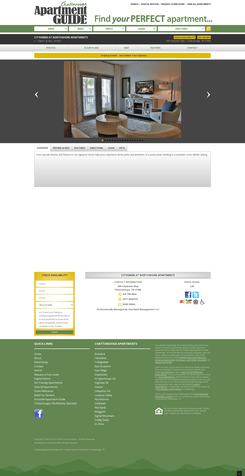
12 (130, 140)
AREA (51, 28)
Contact (38, 366)
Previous (37, 94)
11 (127, 140)
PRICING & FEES (61, 147)
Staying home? (124, 55)
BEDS (81, 28)
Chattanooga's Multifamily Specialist (55, 403)
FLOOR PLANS (91, 47)
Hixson (99, 387)
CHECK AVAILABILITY (184, 37)
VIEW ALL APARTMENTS (199, 4)
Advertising (41, 362)
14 (135, 140)
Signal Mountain (104, 416)
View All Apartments (46, 387)
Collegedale (101, 362)
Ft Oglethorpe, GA (105, 378)
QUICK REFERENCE (166, 377)
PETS (122, 147)
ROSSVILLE (180, 360)
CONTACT (192, 47)
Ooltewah (100, 403)
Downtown (101, 374)
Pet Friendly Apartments (48, 382)
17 (142, 140)
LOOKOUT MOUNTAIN (165, 360)
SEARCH (134, 4)
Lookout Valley (103, 395)
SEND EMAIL (127, 304)
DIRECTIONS (96, 147)
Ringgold (100, 411)
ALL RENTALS (167, 372)
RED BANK (202, 360)
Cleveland (100, 358)
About (37, 358)
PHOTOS (50, 47)
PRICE (109, 28)
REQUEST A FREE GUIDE (173, 4)
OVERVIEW (42, 147)
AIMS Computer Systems (67, 442)
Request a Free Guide (46, 374)
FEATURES (181, 28)
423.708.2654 (204, 37)
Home (37, 354)
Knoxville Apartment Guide (49, 399)
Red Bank (100, 407)
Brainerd (100, 354)
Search (38, 370)
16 (140, 140)
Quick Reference (43, 391)
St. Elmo (99, 424)
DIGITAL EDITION (150, 4)
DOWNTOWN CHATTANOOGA (193, 357)
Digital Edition (42, 378)
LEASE (141, 28)
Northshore (102, 399)
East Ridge (101, 370)
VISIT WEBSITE (128, 299)
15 (137, 140)
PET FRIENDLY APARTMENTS (169, 389)
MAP (126, 47)
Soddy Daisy (102, 420)
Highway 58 (101, 382)
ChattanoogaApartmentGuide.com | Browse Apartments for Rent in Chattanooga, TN (69, 449)
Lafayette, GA (102, 391)
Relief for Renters (44, 395)
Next (208, 94)
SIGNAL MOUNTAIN (163, 362)
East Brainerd (103, 366)
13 (132, 140)
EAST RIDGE (191, 360)
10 (125, 140)
